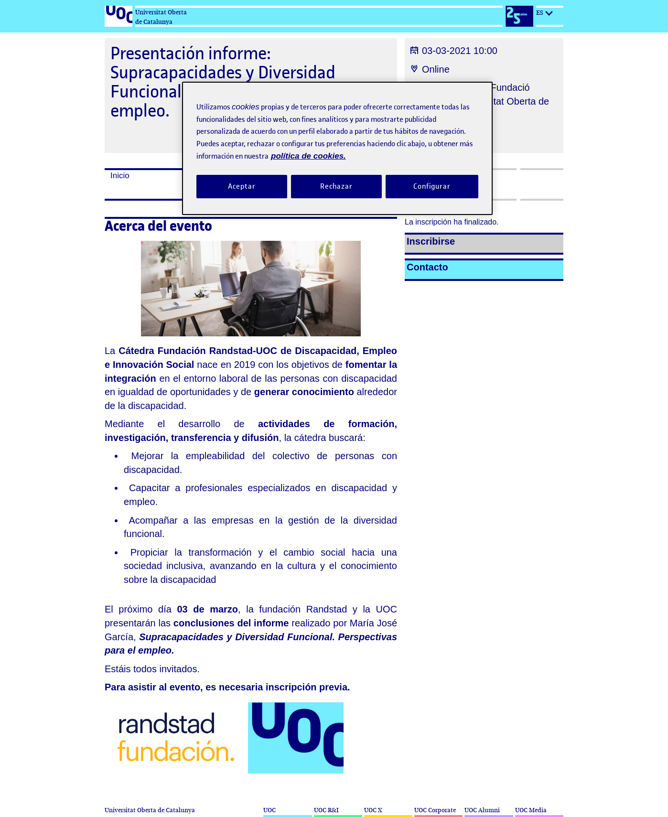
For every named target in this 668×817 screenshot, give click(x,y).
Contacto (427, 267)
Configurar (432, 186)
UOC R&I (326, 810)
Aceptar (241, 186)
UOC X (373, 810)
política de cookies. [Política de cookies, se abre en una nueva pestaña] (308, 156)
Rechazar (336, 186)
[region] (337, 148)
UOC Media (531, 810)
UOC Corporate (435, 810)
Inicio (119, 175)
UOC (269, 810)
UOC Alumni (482, 810)
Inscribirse (431, 241)
